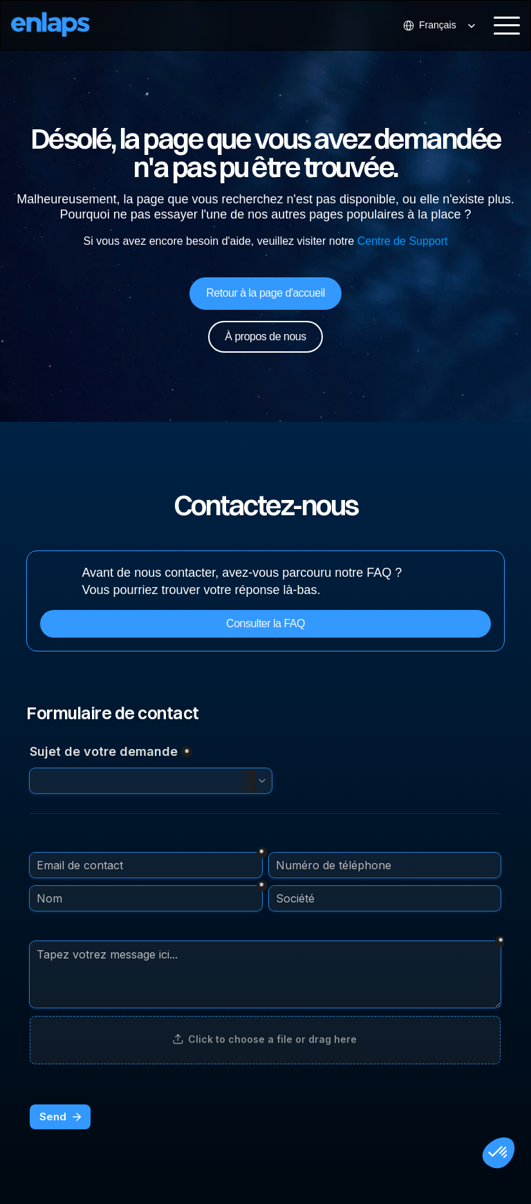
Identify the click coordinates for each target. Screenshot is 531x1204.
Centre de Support (402, 241)
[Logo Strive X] (62, 25)
